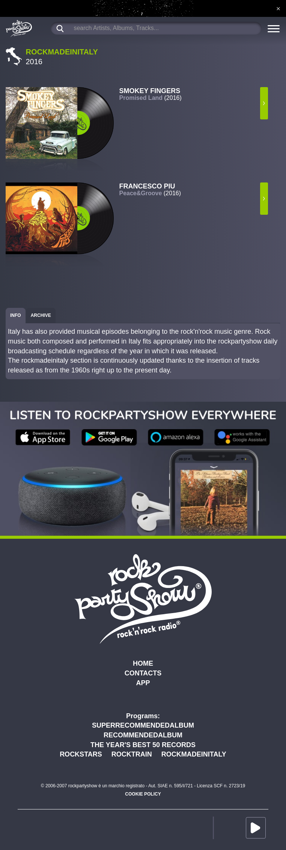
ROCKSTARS (81, 754)
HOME (143, 663)
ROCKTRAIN (131, 754)
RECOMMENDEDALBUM (143, 735)
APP (143, 683)
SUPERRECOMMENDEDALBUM (143, 725)
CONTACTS (143, 673)
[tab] (16, 315)
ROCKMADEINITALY (193, 754)
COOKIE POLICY (143, 794)
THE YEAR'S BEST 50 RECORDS (143, 745)
